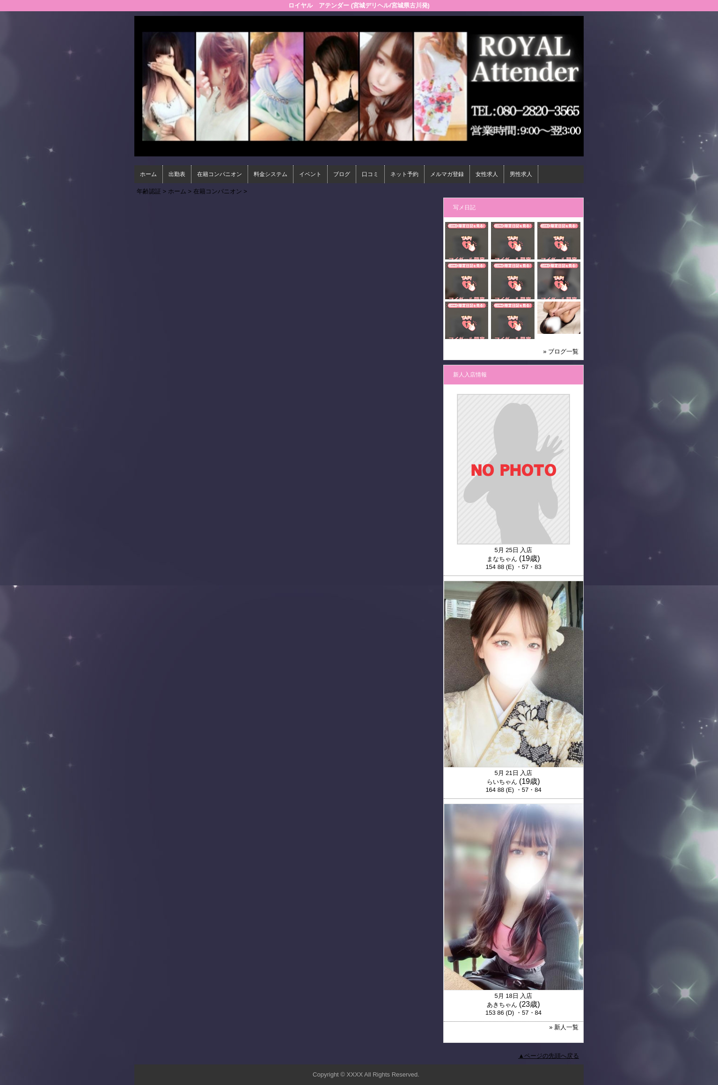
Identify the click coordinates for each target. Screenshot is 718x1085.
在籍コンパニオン (219, 174)
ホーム (148, 174)
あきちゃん (502, 1004)
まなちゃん (502, 558)
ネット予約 (404, 174)
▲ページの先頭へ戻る (548, 1055)
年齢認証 (149, 191)
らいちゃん (502, 781)
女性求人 (487, 174)
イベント (310, 174)
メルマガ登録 (447, 174)
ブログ (341, 174)
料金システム (270, 174)
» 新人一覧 (564, 1027)
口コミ (370, 174)
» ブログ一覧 (561, 351)
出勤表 (177, 174)
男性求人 (521, 174)
